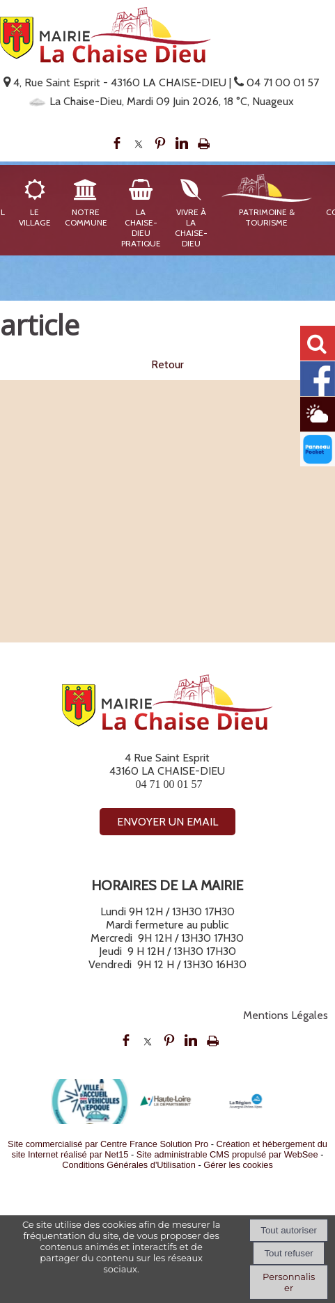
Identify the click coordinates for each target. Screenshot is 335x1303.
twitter (138, 143)
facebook (117, 143)
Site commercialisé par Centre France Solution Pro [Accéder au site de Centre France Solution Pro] (108, 1144)
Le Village (35, 217)
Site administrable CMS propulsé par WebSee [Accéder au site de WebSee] (227, 1154)
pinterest (160, 143)
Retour (167, 365)
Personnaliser (289, 1282)
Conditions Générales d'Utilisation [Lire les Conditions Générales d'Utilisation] (129, 1165)
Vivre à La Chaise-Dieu (191, 227)
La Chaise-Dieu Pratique (141, 227)
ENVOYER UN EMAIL (167, 821)
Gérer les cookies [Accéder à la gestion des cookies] (238, 1165)
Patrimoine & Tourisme (267, 217)
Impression (204, 143)
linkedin (182, 143)
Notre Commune (86, 217)
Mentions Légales (285, 1015)
